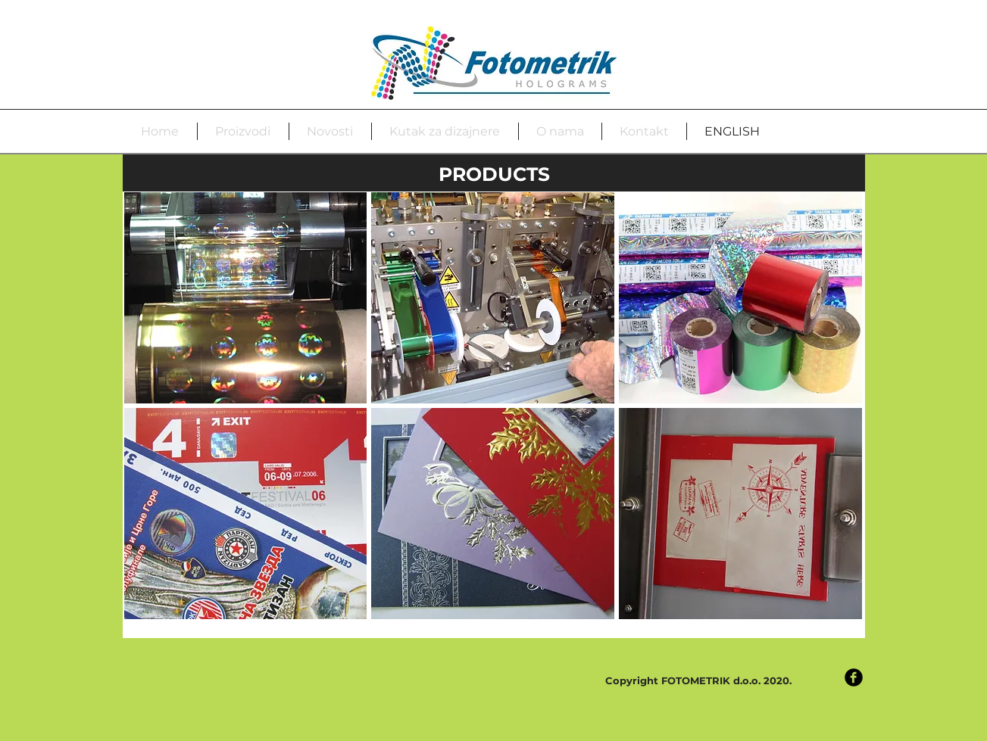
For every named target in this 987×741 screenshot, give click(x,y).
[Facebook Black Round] (854, 677)
